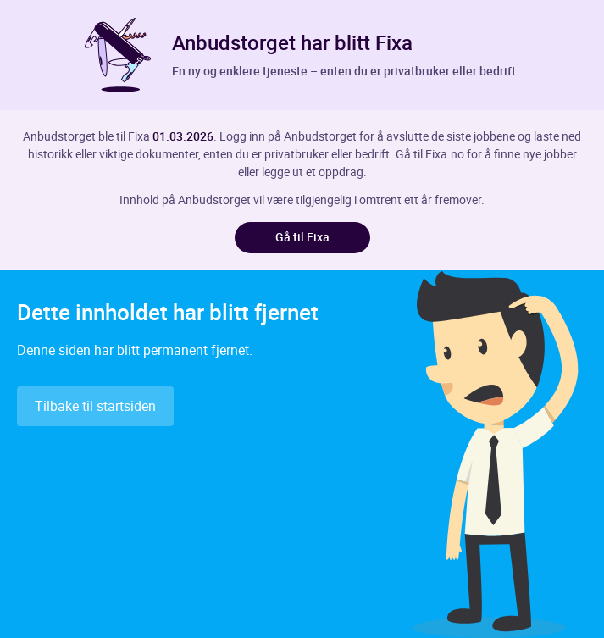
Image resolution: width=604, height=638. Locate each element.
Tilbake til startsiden (95, 406)
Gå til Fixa (302, 237)
